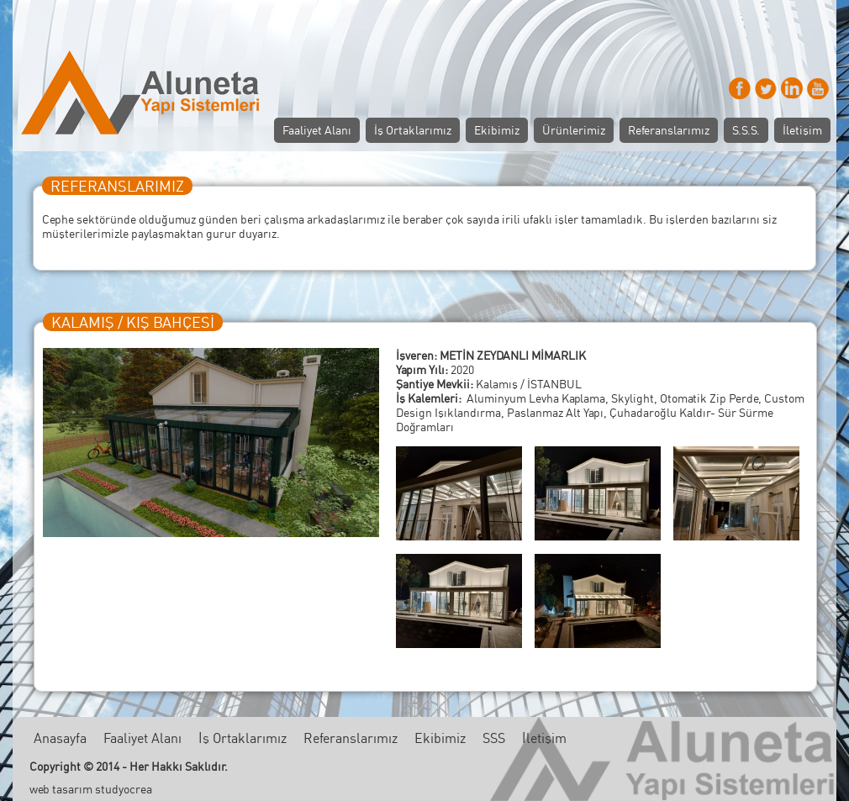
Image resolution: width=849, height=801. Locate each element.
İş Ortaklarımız (412, 130)
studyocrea (123, 789)
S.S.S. (746, 130)
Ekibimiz (496, 130)
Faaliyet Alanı (316, 130)
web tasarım (60, 789)
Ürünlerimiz (573, 130)
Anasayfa (60, 738)
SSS (494, 738)
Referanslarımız (668, 130)
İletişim (802, 130)
